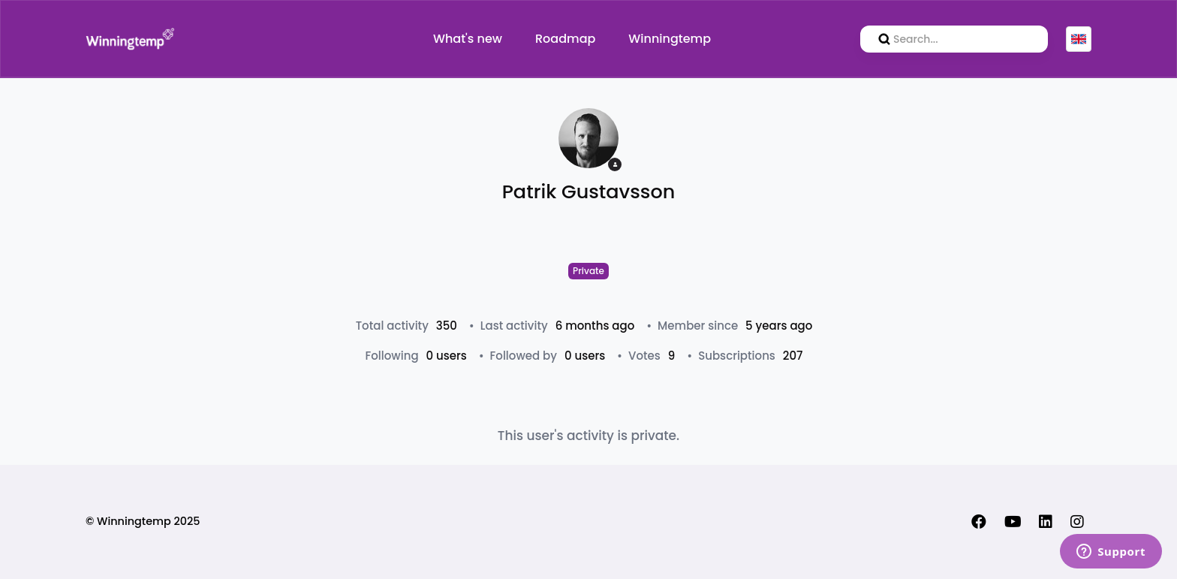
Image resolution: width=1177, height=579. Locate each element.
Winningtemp (669, 38)
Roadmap (565, 38)
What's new (467, 38)
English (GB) (1078, 39)
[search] (954, 39)
